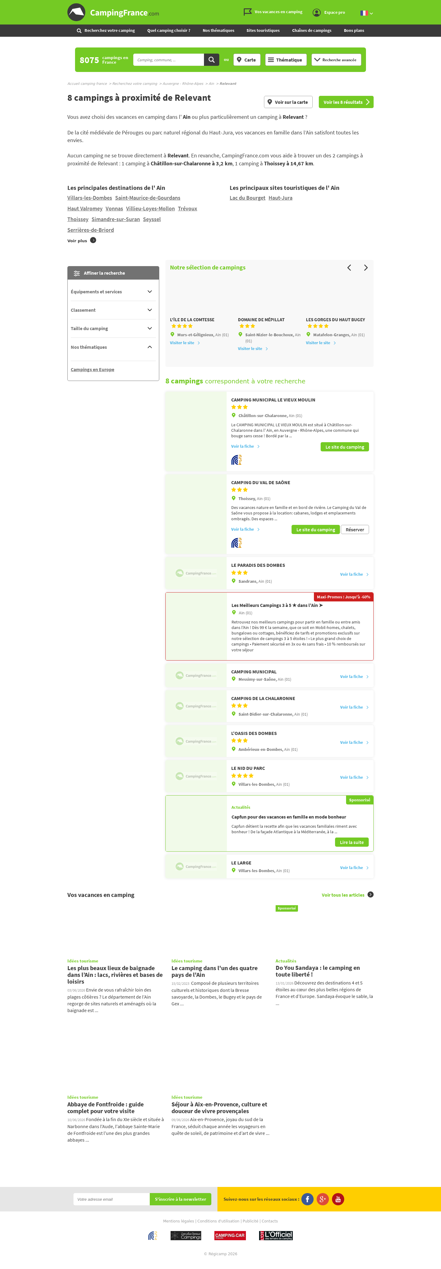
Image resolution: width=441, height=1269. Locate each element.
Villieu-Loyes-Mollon (150, 208)
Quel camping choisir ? (168, 30)
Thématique (285, 60)
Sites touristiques (263, 30)
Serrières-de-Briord (90, 229)
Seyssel (152, 219)
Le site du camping (345, 454)
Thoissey (78, 219)
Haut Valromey (85, 208)
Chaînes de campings (311, 30)
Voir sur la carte (287, 102)
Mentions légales (178, 1228)
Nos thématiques (218, 30)
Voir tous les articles (348, 901)
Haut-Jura (280, 197)
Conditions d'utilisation (218, 1228)
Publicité (250, 1228)
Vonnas (114, 208)
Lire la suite (352, 848)
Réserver (355, 536)
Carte (246, 60)
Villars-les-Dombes (89, 197)
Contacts (270, 1228)
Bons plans (354, 30)
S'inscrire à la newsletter (180, 1206)
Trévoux (187, 208)
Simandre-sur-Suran (116, 219)
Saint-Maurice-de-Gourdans (147, 197)
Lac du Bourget (248, 197)
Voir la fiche (245, 454)
